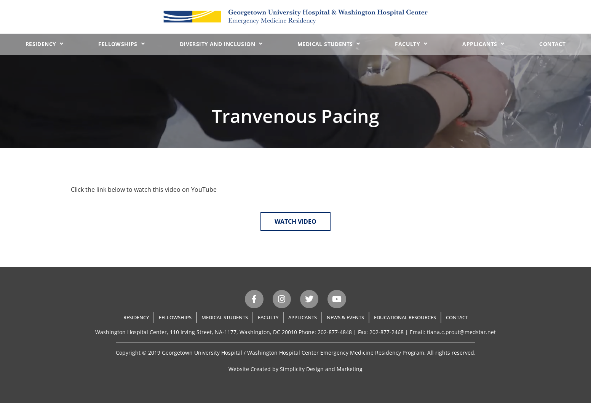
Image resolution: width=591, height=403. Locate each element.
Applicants (483, 43)
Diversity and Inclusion (221, 43)
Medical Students (328, 43)
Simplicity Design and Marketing (321, 369)
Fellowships (121, 43)
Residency (45, 43)
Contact (552, 44)
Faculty (411, 43)
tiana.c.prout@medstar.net (461, 332)
